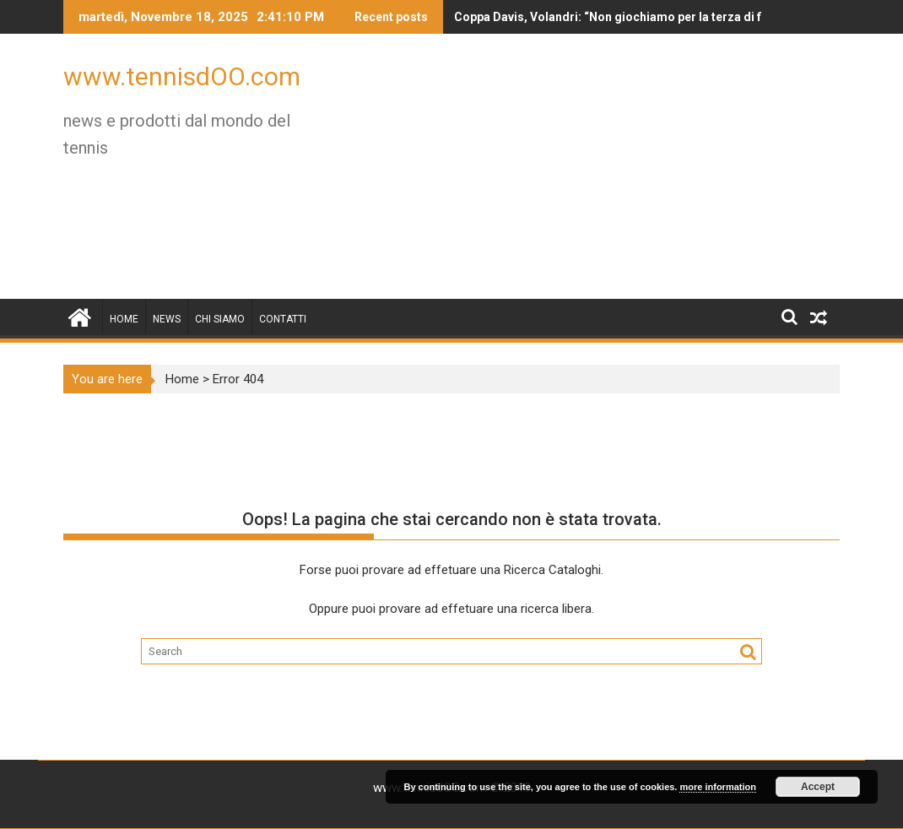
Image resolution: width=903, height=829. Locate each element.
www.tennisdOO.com (181, 76)
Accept (818, 787)
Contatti (282, 319)
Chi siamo (220, 319)
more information (717, 787)
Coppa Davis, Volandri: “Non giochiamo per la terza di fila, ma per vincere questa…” (617, 17)
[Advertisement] (575, 173)
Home (124, 319)
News (167, 319)
